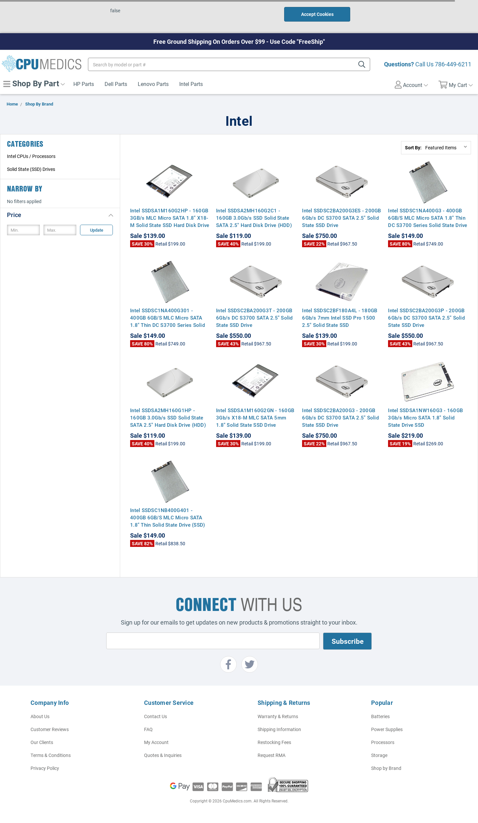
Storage (379, 755)
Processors (382, 742)
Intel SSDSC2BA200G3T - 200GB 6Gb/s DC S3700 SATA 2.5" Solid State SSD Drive (254, 317)
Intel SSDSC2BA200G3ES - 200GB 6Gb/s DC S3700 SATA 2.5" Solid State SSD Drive (341, 217)
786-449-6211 (453, 64)
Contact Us (155, 716)
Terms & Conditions (51, 755)
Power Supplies (387, 729)
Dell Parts (116, 83)
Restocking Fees (274, 742)
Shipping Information (279, 729)
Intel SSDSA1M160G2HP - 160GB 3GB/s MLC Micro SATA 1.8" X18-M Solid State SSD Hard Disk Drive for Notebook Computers (169, 221)
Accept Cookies (317, 14)
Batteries (380, 716)
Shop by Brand (386, 768)
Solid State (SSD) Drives (31, 169)
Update (96, 230)
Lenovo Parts (153, 83)
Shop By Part (34, 83)
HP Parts (83, 83)
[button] (60, 214)
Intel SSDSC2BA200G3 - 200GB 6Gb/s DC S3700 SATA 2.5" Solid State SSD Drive (340, 417)
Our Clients (42, 742)
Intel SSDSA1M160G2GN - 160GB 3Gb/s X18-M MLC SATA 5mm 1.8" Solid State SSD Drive (255, 417)
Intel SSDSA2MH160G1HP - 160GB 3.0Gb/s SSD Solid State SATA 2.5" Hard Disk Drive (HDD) (168, 417)
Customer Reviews (50, 729)
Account (411, 85)
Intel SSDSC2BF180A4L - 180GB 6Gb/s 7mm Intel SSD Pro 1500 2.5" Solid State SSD (339, 317)
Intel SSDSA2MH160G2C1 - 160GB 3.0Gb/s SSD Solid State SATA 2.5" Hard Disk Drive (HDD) (254, 217)
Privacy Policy (45, 768)
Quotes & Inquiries (163, 755)
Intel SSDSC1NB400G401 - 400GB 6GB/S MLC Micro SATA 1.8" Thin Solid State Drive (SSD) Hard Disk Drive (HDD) (167, 521)
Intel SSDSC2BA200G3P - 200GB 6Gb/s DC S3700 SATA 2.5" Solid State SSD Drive (426, 317)
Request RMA (271, 755)
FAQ (148, 729)
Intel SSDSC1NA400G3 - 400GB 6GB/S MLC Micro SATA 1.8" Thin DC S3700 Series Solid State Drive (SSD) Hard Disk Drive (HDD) (427, 221)
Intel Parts (191, 83)
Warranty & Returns (278, 716)
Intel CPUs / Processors (31, 156)
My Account (156, 742)
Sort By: (413, 147)
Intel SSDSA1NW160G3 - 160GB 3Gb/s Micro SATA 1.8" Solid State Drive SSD (425, 417)
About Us (40, 716)
